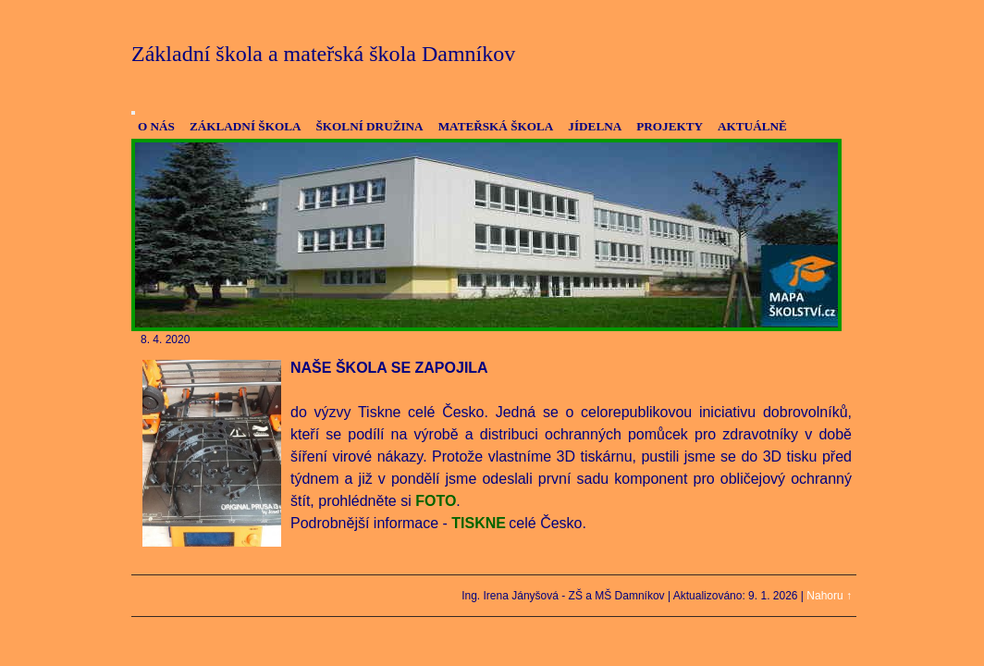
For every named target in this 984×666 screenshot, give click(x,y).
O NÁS (156, 126)
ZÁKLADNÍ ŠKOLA (245, 126)
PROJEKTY (669, 126)
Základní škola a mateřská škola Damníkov (323, 54)
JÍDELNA (594, 126)
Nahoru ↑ (829, 595)
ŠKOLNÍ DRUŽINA (369, 126)
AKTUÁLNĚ (752, 126)
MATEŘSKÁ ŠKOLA (496, 126)
